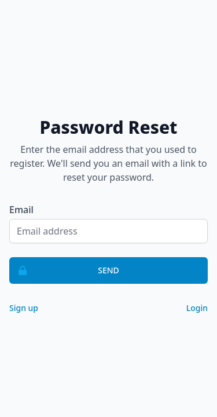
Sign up (23, 307)
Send (64, 270)
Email (21, 209)
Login (197, 307)
